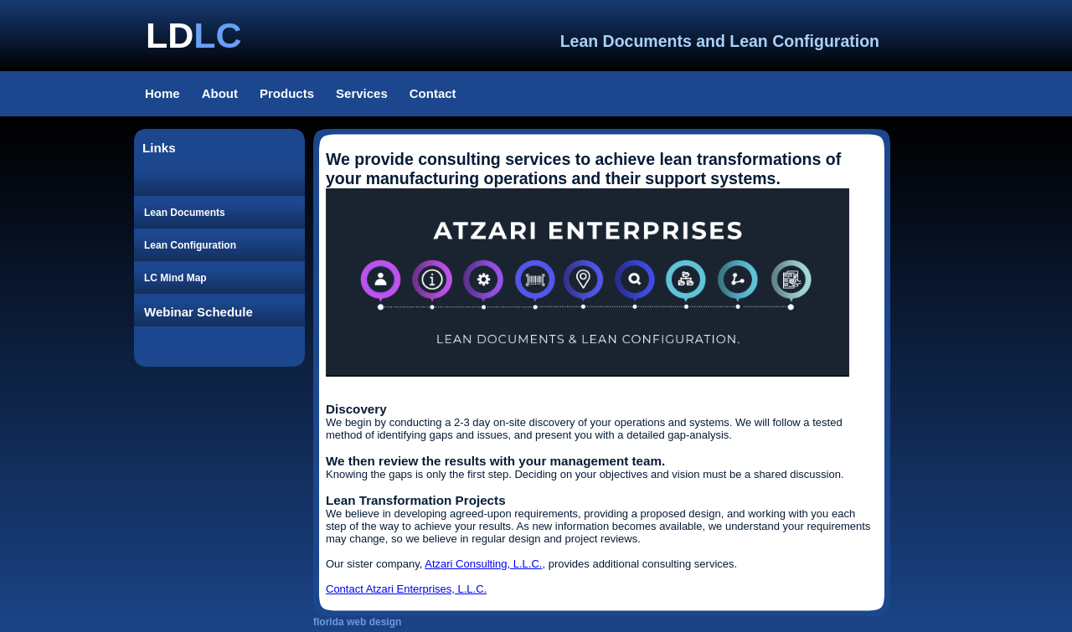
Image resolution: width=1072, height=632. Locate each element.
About (220, 93)
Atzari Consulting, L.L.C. (483, 563)
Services (362, 93)
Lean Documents (184, 212)
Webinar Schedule (198, 312)
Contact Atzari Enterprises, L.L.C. (406, 589)
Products (287, 93)
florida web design (357, 622)
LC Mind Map (175, 278)
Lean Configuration (190, 245)
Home (162, 93)
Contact (433, 93)
